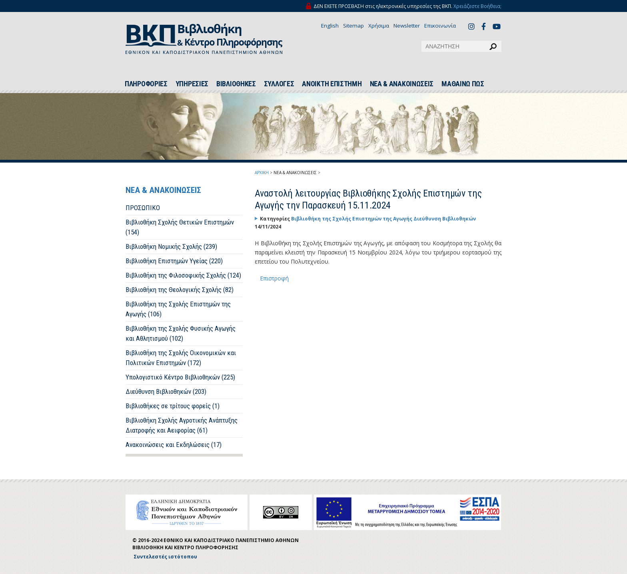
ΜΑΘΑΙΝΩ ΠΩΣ (462, 84)
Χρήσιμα (378, 25)
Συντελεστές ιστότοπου (165, 556)
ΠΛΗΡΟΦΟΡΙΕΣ (146, 84)
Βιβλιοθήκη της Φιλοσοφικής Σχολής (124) (183, 275)
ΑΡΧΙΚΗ (262, 172)
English (330, 25)
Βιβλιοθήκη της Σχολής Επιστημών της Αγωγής (352, 218)
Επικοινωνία (440, 25)
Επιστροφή (274, 278)
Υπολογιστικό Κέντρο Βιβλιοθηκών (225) (180, 377)
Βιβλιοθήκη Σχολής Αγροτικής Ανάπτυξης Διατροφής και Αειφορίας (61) (182, 425)
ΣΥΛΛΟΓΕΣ (279, 84)
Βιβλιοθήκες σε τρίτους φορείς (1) (173, 406)
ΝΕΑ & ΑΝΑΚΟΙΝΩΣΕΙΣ (402, 84)
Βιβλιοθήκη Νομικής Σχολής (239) (171, 246)
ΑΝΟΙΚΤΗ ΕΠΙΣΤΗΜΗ (331, 84)
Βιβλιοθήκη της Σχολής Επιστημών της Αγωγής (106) (178, 309)
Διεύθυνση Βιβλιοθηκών (444, 218)
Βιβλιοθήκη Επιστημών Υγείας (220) (174, 261)
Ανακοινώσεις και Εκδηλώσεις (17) (174, 445)
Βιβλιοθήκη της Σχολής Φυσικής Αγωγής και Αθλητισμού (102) (181, 333)
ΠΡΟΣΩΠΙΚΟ (143, 208)
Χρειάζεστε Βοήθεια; (477, 6)
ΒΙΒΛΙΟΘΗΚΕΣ (236, 84)
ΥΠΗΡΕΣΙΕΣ (192, 84)
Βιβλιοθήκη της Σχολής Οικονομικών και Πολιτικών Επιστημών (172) (181, 358)
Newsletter (406, 25)
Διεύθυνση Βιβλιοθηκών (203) (166, 391)
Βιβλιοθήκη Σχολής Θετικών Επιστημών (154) (180, 227)
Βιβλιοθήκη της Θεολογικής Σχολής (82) (180, 290)
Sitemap (353, 25)
